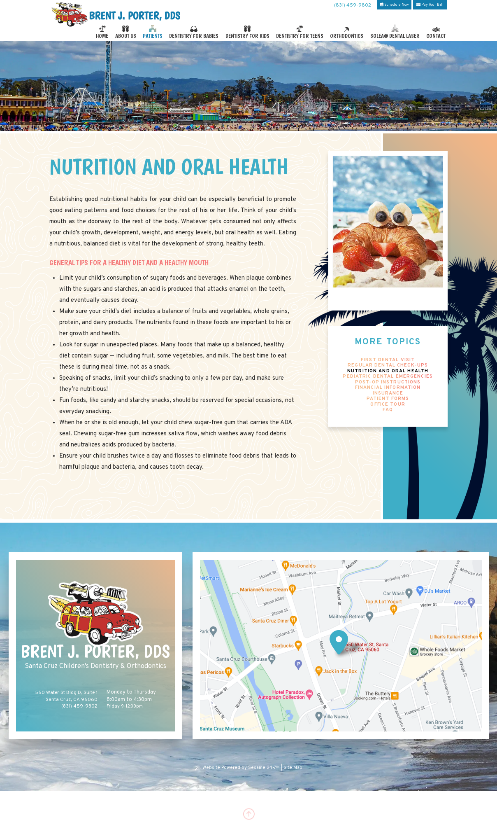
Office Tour (387, 404)
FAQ (387, 410)
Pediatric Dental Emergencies (388, 376)
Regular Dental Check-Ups (388, 365)
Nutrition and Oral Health (387, 371)
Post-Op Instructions (388, 382)
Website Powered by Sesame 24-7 (238, 768)
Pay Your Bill (430, 4)
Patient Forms (388, 399)
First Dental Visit (388, 360)
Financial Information (388, 387)
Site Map (292, 768)
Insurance (388, 393)
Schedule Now (394, 4)
